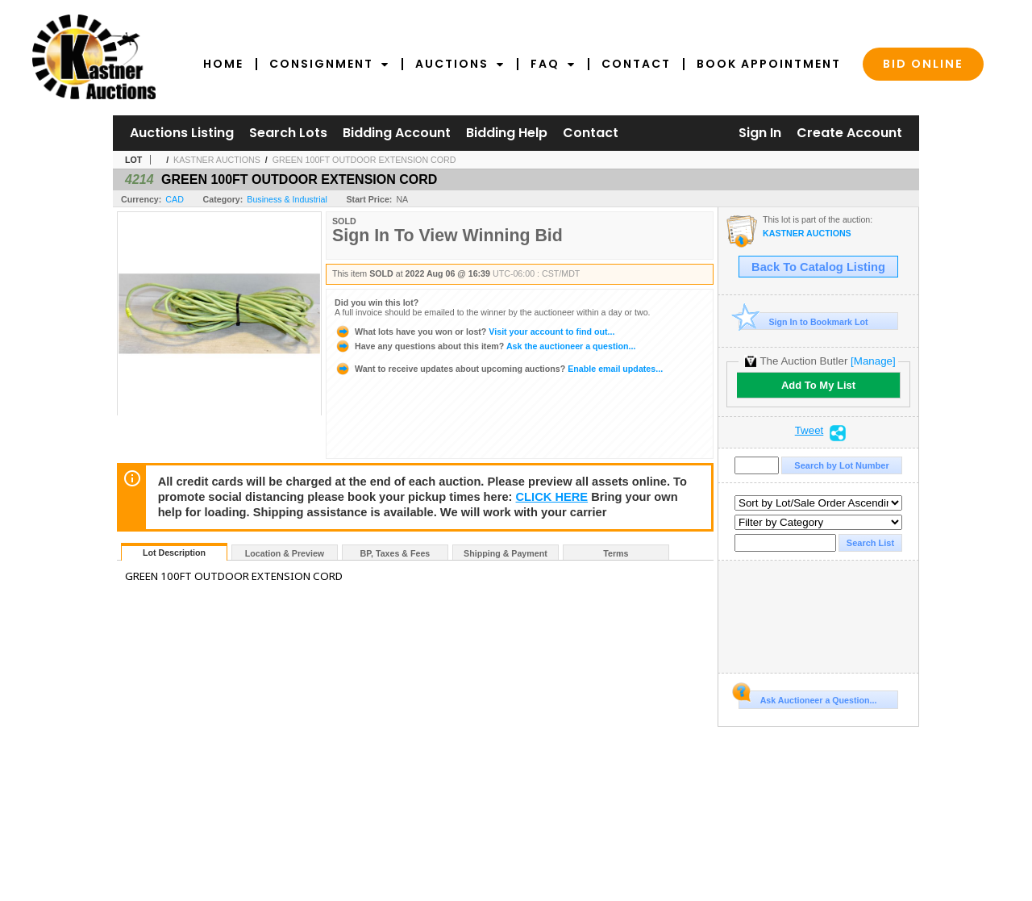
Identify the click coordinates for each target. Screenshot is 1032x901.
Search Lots (288, 132)
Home (223, 64)
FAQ (553, 64)
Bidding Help (506, 132)
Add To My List (818, 385)
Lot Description (174, 552)
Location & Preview (284, 553)
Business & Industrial (287, 199)
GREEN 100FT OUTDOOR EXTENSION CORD (364, 160)
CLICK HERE (552, 496)
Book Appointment (769, 64)
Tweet (809, 430)
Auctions (460, 64)
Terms (615, 553)
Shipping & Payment (505, 553)
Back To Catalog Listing (818, 267)
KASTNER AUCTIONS (216, 160)
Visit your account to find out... (474, 331)
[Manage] (872, 361)
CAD (174, 199)
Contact (636, 64)
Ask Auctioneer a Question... (807, 697)
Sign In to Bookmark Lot (803, 321)
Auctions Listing (182, 132)
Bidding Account (397, 132)
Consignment (329, 64)
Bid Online (923, 64)
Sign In (760, 132)
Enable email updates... (499, 368)
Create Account (849, 132)
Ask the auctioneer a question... (485, 346)
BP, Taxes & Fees (395, 553)
